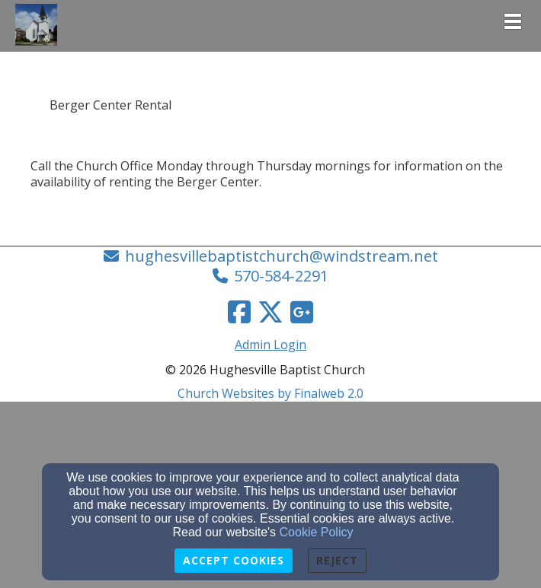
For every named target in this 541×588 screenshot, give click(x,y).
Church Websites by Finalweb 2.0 (270, 393)
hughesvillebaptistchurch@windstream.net (281, 256)
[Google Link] (301, 311)
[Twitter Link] (270, 311)
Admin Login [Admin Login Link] (270, 344)
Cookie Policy (317, 532)
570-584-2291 (281, 275)
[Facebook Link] (239, 311)
